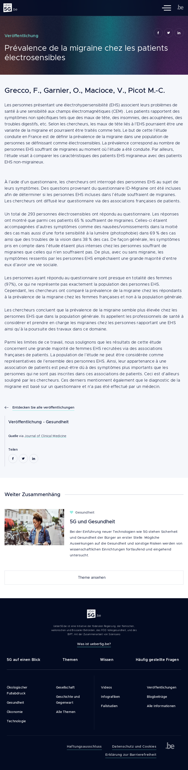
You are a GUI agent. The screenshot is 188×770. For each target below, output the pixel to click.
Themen (70, 659)
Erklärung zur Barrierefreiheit (130, 754)
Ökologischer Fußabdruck (17, 690)
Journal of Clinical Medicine (45, 436)
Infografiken (110, 697)
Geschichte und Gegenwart (68, 700)
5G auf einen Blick (23, 659)
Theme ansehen (92, 577)
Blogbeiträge (157, 697)
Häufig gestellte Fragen (157, 659)
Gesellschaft (65, 687)
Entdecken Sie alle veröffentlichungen (43, 407)
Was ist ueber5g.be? (94, 644)
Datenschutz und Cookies (134, 746)
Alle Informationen (161, 706)
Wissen (106, 659)
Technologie (16, 721)
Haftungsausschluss (84, 746)
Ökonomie (15, 712)
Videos (106, 687)
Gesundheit (57, 421)
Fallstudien (109, 706)
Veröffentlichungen (161, 687)
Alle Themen (65, 712)
